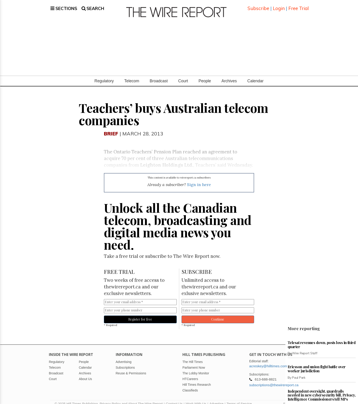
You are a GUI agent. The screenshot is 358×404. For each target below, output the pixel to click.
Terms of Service (239, 398)
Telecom (131, 75)
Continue (217, 314)
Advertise (216, 398)
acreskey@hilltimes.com (268, 361)
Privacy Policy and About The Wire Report (131, 398)
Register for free (140, 314)
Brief (111, 128)
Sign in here (199, 179)
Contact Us (174, 398)
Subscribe (258, 5)
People (204, 75)
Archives (229, 75)
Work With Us (196, 398)
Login (279, 5)
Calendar (255, 75)
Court (183, 75)
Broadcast (159, 75)
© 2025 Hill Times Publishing (77, 398)
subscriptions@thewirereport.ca (274, 379)
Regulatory (104, 75)
